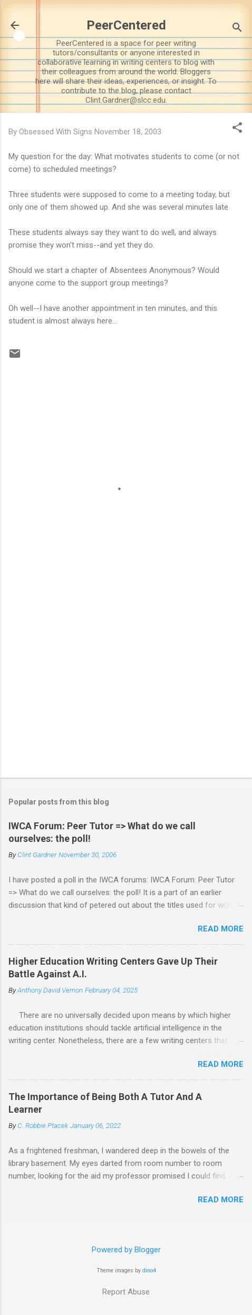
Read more (221, 929)
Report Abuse (126, 1292)
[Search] (237, 29)
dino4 (149, 1270)
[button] (237, 128)
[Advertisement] (126, 687)
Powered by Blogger (126, 1249)
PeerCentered (126, 25)
